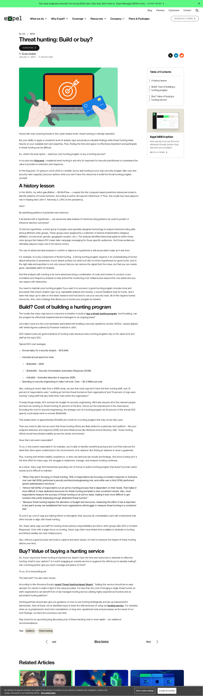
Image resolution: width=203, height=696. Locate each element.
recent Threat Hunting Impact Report (74, 584)
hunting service (115, 605)
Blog (150, 10)
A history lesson (159, 80)
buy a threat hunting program (102, 313)
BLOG (22, 33)
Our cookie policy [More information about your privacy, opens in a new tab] (48, 693)
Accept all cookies (167, 691)
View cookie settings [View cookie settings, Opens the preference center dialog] (145, 691)
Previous (50, 639)
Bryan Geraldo (29, 53)
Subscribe (28, 48)
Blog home (101, 641)
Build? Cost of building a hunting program (163, 88)
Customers (174, 10)
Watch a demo (157, 152)
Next (157, 639)
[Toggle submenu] (46, 18)
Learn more (154, 3)
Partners (160, 10)
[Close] (198, 691)
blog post (39, 160)
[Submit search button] (197, 10)
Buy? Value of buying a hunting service (162, 98)
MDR (32, 33)
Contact (187, 10)
